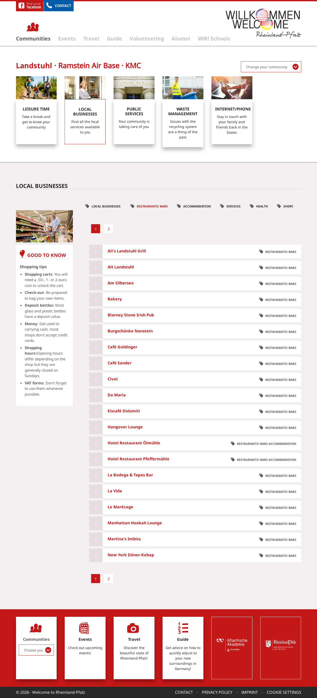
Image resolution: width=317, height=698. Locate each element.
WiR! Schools (214, 38)
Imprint (249, 692)
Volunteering (147, 38)
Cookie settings (284, 692)
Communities (33, 38)
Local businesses (106, 206)
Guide (114, 38)
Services (233, 206)
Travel (91, 38)
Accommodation (197, 206)
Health (262, 206)
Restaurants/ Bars (152, 206)
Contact (63, 5)
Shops (288, 206)
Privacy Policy (217, 692)
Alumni (180, 38)
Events (67, 38)
